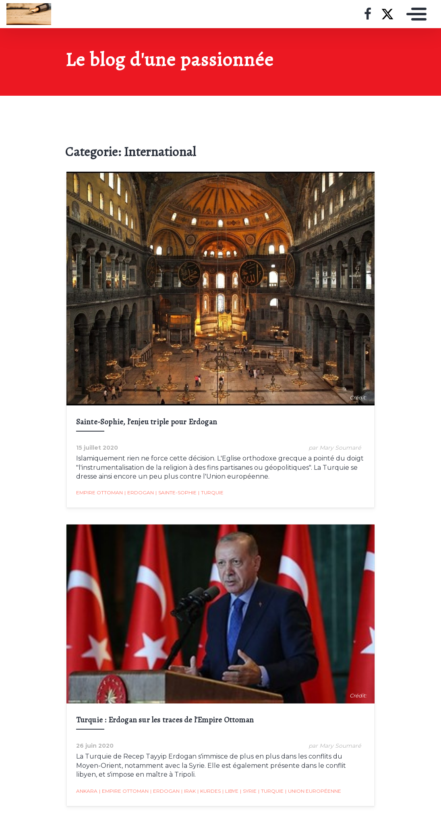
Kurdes (208, 792)
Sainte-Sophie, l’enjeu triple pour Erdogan (145, 422)
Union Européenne (312, 792)
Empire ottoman (98, 493)
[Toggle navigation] (414, 14)
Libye (230, 792)
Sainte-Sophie (175, 493)
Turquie (210, 493)
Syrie (247, 792)
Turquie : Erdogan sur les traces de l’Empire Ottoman (164, 721)
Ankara (86, 792)
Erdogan (138, 493)
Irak (187, 792)
